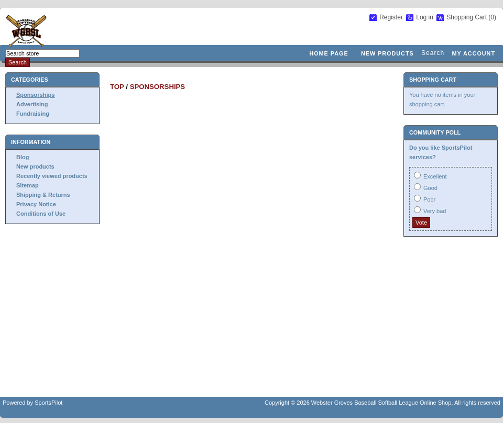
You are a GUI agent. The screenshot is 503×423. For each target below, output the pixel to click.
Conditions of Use (40, 213)
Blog (22, 157)
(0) (492, 17)
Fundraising (32, 113)
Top (117, 87)
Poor (429, 199)
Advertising (32, 104)
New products (387, 53)
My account (473, 53)
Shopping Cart (467, 17)
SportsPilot (48, 402)
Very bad (434, 211)
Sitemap (27, 185)
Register (391, 17)
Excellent (435, 176)
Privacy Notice (36, 204)
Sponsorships (35, 95)
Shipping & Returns (43, 195)
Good (430, 188)
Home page (328, 53)
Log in (424, 17)
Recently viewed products (52, 176)
